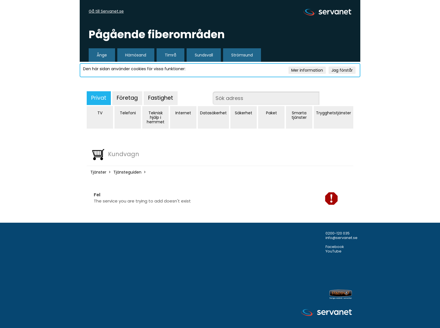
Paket (271, 113)
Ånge (102, 55)
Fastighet (160, 98)
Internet (183, 113)
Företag (127, 98)
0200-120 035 (338, 233)
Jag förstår (342, 70)
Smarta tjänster (299, 115)
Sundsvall (204, 55)
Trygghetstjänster (333, 113)
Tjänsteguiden (127, 172)
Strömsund (242, 55)
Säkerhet (243, 113)
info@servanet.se (342, 237)
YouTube (334, 251)
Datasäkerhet (213, 113)
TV (99, 113)
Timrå (170, 55)
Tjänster (98, 172)
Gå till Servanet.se (106, 11)
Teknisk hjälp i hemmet (155, 117)
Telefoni (128, 113)
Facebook (335, 246)
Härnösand (135, 55)
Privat (98, 98)
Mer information (307, 70)
